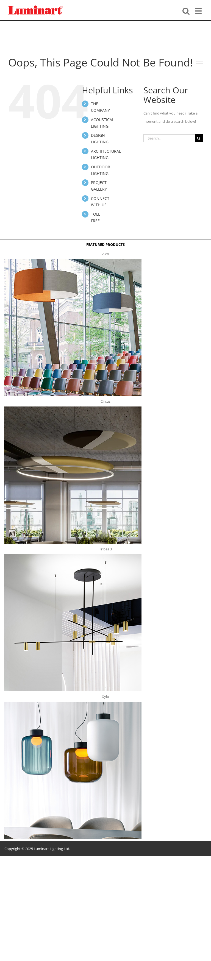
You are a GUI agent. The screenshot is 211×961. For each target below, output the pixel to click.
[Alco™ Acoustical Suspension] (72, 260)
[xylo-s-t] (72, 703)
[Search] (199, 138)
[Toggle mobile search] (186, 10)
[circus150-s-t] (72, 408)
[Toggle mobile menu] (199, 10)
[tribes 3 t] (72, 555)
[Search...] (169, 138)
